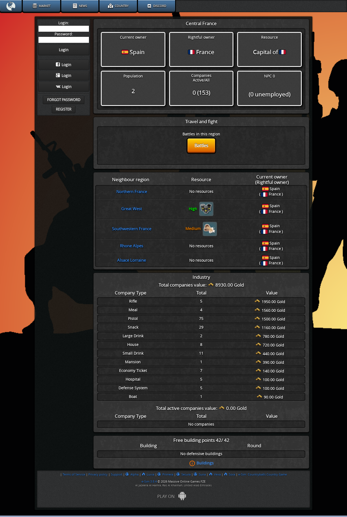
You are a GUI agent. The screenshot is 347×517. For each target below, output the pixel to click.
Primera (165, 474)
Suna (200, 474)
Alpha (132, 474)
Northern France (131, 191)
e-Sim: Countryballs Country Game (262, 474)
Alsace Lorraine (131, 260)
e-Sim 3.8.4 (149, 481)
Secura (183, 474)
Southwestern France (131, 229)
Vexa (215, 474)
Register (63, 109)
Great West (131, 208)
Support (116, 474)
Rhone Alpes (131, 246)
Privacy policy (98, 474)
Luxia (148, 474)
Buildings (205, 463)
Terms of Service (74, 474)
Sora (229, 474)
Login (63, 64)
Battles (201, 145)
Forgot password (63, 100)
